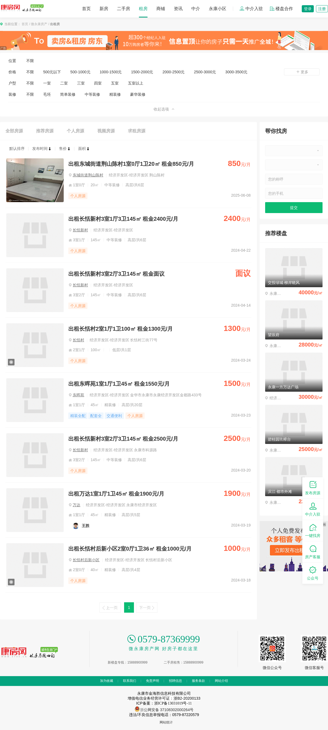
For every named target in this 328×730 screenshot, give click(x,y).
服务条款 (198, 681)
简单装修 (67, 94)
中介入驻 (251, 8)
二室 (64, 83)
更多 (301, 72)
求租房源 (136, 131)
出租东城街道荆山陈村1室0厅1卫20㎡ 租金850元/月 (131, 164)
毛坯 (47, 94)
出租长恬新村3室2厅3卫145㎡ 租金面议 (116, 274)
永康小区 (217, 8)
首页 (86, 8)
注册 (322, 9)
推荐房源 (45, 131)
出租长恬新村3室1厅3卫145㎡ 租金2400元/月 (123, 219)
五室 (115, 83)
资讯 (178, 8)
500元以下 (52, 72)
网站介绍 (221, 681)
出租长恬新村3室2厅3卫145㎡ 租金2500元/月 (123, 439)
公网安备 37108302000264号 (169, 710)
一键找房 (312, 530)
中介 (195, 8)
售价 (65, 148)
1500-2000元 (142, 72)
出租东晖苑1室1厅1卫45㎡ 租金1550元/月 (119, 384)
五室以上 (135, 83)
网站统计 (166, 722)
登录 (308, 9)
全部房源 (14, 131)
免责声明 (152, 681)
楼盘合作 (281, 8)
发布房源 (312, 487)
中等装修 (92, 94)
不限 (30, 61)
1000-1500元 (111, 72)
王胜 (85, 525)
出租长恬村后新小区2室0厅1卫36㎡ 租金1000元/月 (130, 549)
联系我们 (129, 681)
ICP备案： (164, 703)
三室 (81, 83)
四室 (98, 83)
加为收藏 (106, 681)
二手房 (123, 8)
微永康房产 (39, 24)
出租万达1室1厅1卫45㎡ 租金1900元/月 (116, 494)
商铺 (160, 8)
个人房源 (75, 131)
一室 (47, 83)
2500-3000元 (205, 72)
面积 (84, 148)
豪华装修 (137, 94)
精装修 (115, 94)
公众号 (312, 572)
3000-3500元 (236, 72)
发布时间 (41, 148)
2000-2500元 (173, 72)
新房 (103, 8)
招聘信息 (175, 681)
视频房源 (106, 131)
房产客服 (312, 551)
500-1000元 (80, 72)
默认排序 (17, 148)
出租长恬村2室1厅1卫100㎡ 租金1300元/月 (120, 329)
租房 (143, 8)
